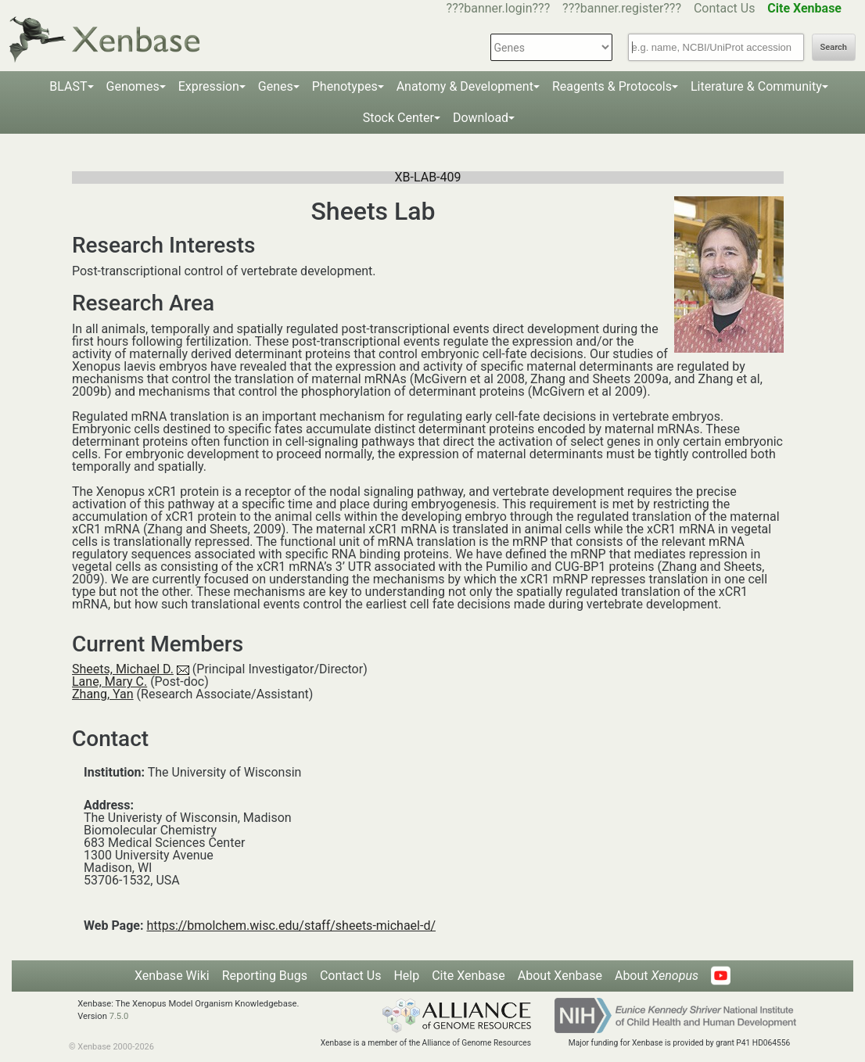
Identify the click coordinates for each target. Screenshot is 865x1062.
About (656, 975)
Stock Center (398, 117)
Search (833, 47)
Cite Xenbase (468, 975)
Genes (275, 86)
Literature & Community (756, 86)
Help (406, 975)
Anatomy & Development (465, 86)
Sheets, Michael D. (123, 669)
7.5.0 (119, 1016)
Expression (208, 86)
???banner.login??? (499, 8)
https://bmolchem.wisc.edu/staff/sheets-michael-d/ (291, 925)
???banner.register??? (621, 8)
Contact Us (725, 8)
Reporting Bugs (264, 975)
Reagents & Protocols (612, 86)
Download (480, 117)
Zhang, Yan (103, 694)
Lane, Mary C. (109, 681)
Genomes (133, 86)
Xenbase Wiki (172, 975)
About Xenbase (560, 975)
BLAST (68, 86)
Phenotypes (345, 86)
